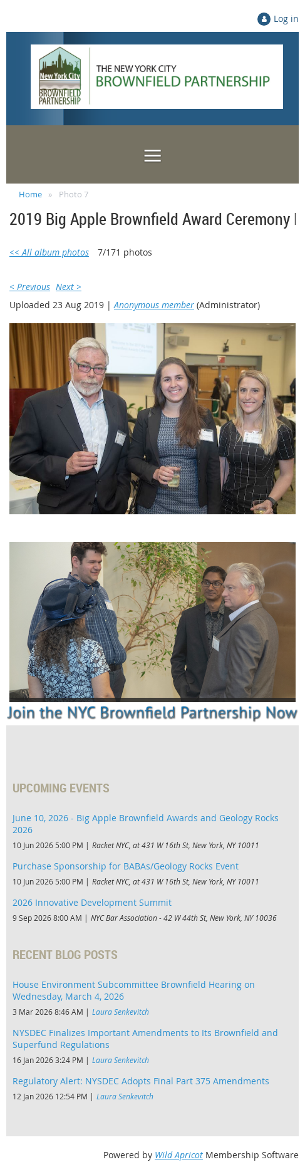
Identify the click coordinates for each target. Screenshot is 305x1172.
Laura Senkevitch (120, 1012)
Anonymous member (154, 305)
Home (30, 194)
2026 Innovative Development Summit (92, 902)
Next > (68, 287)
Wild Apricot (179, 1155)
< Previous (29, 287)
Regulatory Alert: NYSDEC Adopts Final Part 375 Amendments (141, 1081)
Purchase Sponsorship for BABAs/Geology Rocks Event (126, 866)
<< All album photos (49, 252)
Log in (286, 18)
